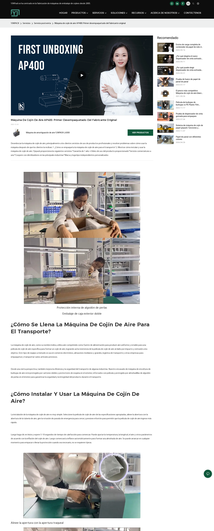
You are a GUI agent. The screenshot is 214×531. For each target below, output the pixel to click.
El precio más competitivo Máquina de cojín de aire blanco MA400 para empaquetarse (189, 92)
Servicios (26, 23)
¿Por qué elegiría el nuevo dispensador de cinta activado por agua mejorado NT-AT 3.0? (188, 57)
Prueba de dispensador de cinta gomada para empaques (189, 115)
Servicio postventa (42, 23)
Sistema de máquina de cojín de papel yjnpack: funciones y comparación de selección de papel (189, 126)
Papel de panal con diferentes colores (188, 138)
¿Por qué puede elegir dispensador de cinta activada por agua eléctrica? (188, 68)
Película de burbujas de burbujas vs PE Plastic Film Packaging (187, 103)
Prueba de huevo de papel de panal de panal (188, 80)
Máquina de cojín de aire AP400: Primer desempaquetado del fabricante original (90, 23)
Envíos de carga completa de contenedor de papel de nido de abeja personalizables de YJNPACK (189, 45)
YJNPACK (15, 23)
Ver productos (140, 132)
